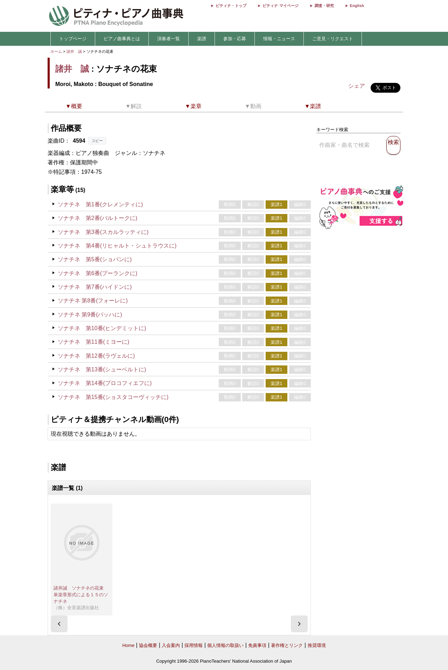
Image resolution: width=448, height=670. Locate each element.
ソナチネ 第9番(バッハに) (90, 315)
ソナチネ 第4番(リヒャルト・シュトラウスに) (117, 246)
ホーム (56, 51)
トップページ (72, 38)
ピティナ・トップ (231, 5)
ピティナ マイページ (280, 5)
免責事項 (257, 645)
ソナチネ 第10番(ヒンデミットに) (102, 328)
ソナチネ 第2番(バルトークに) (98, 218)
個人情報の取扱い (225, 645)
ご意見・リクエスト (332, 38)
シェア (356, 86)
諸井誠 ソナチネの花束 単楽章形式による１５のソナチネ (81, 594)
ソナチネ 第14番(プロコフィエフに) (105, 383)
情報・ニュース (279, 38)
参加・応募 (234, 38)
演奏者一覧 (168, 38)
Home (128, 645)
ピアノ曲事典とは (122, 38)
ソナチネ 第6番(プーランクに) (98, 273)
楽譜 (201, 38)
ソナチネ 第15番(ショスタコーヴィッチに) (113, 397)
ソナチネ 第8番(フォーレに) (93, 301)
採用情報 (193, 645)
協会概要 (148, 645)
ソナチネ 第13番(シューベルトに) (102, 369)
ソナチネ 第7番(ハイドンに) (95, 287)
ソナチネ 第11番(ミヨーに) (93, 342)
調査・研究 (324, 5)
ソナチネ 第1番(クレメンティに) (100, 204)
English (357, 5)
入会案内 (171, 645)
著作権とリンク (287, 645)
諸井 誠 (74, 51)
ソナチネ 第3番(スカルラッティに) (103, 232)
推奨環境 (317, 645)
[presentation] (59, 623)
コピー (97, 140)
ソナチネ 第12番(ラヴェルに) (96, 356)
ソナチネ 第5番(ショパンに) (95, 259)
